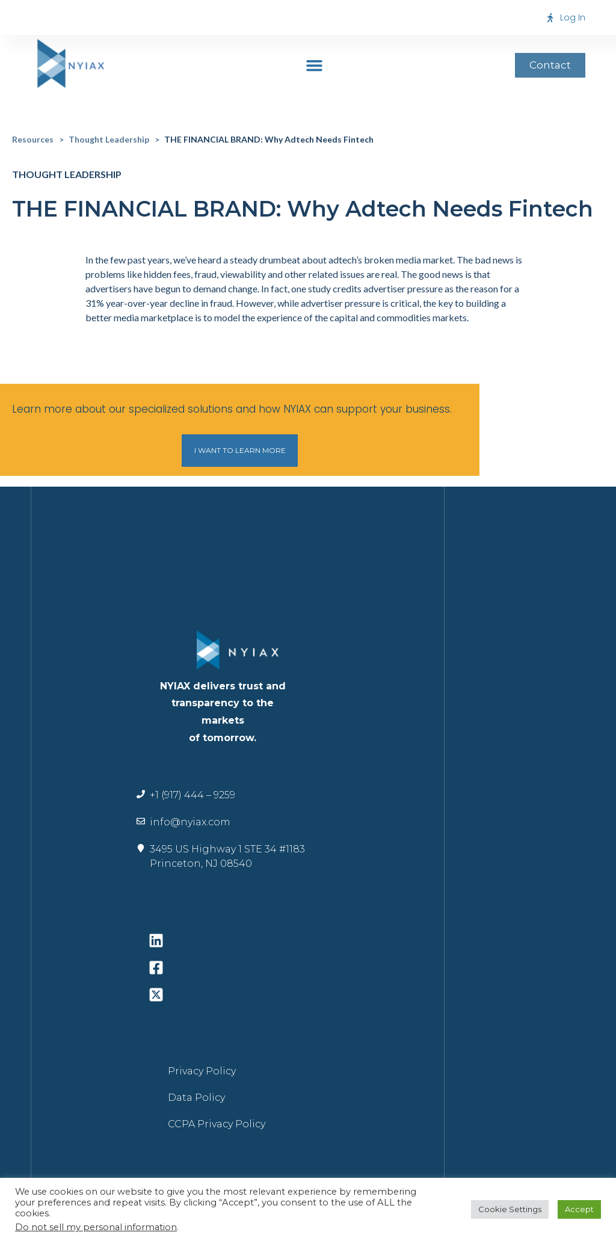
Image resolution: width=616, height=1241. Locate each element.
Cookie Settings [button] (509, 1209)
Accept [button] (579, 1209)
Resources (33, 139)
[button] (314, 65)
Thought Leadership (109, 139)
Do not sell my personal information (96, 1227)
